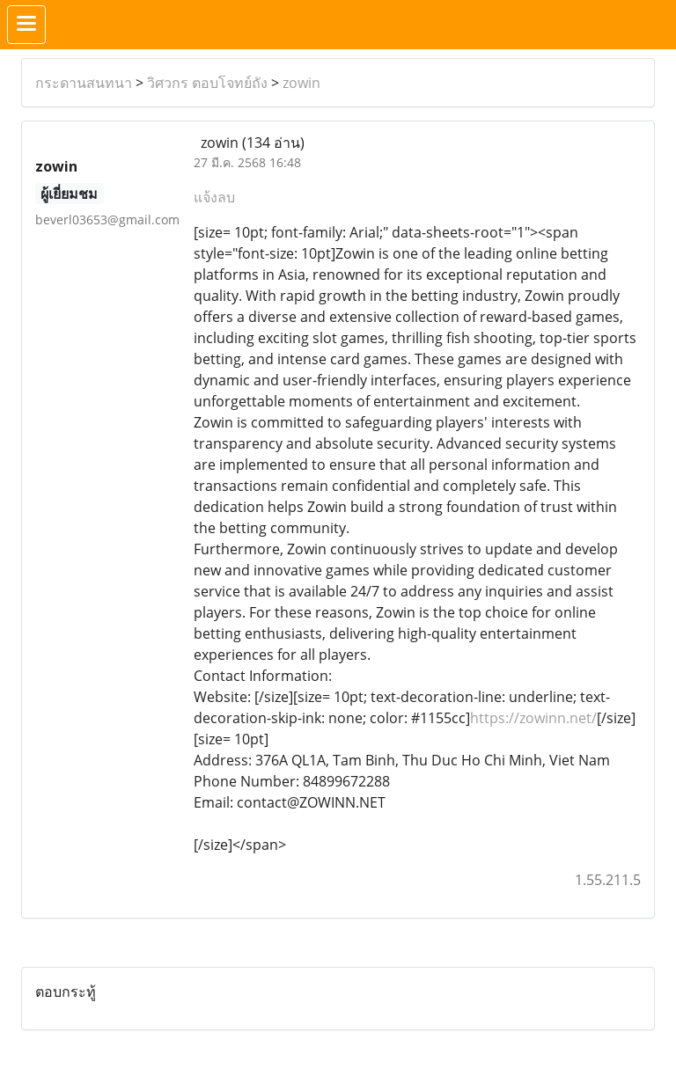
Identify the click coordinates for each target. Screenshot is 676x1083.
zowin (301, 82)
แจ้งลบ (214, 197)
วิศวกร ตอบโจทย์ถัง (207, 82)
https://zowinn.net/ (533, 718)
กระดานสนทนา (83, 82)
